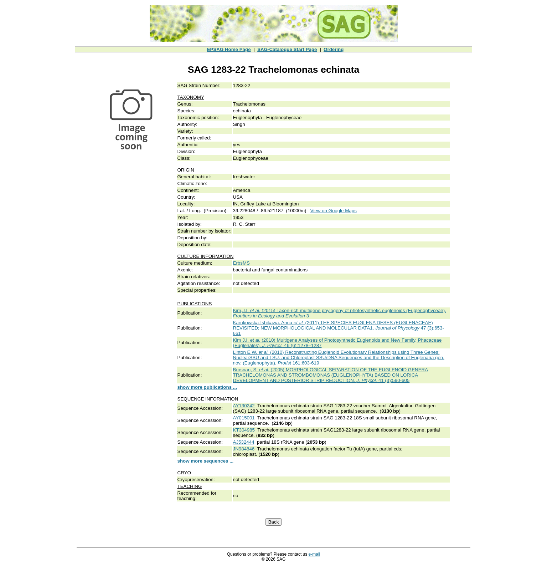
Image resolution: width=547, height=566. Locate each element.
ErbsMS (241, 263)
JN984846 (244, 449)
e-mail (314, 554)
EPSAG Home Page (229, 49)
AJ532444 (243, 442)
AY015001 (244, 417)
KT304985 (244, 430)
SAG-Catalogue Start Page (287, 49)
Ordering (334, 49)
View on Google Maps (333, 210)
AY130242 (244, 405)
